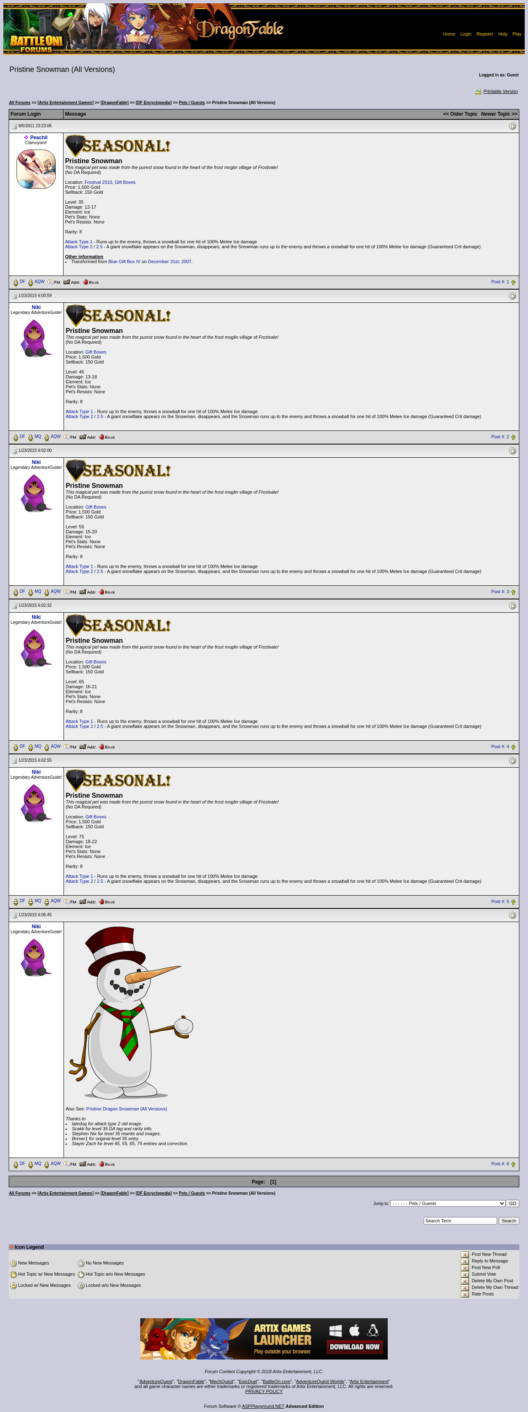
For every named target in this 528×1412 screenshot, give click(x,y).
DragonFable (191, 1381)
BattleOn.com (276, 1381)
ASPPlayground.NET (263, 1406)
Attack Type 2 (78, 246)
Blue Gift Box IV (124, 261)
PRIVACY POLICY (264, 1391)
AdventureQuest (155, 1381)
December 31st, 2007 (169, 261)
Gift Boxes (125, 182)
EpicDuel (248, 1381)
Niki (36, 307)
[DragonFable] (115, 102)
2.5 (99, 246)
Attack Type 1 (78, 241)
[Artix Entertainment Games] (66, 102)
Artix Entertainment (369, 1381)
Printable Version (496, 91)
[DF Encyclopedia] (154, 102)
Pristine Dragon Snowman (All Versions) (126, 1108)
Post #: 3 (500, 591)
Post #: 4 (500, 746)
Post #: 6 (500, 1164)
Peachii (38, 137)
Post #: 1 (500, 281)
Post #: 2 (500, 436)
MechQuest (221, 1381)
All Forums (20, 102)
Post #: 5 (500, 901)
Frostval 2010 (98, 182)
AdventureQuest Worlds (320, 1381)
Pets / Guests (192, 102)
